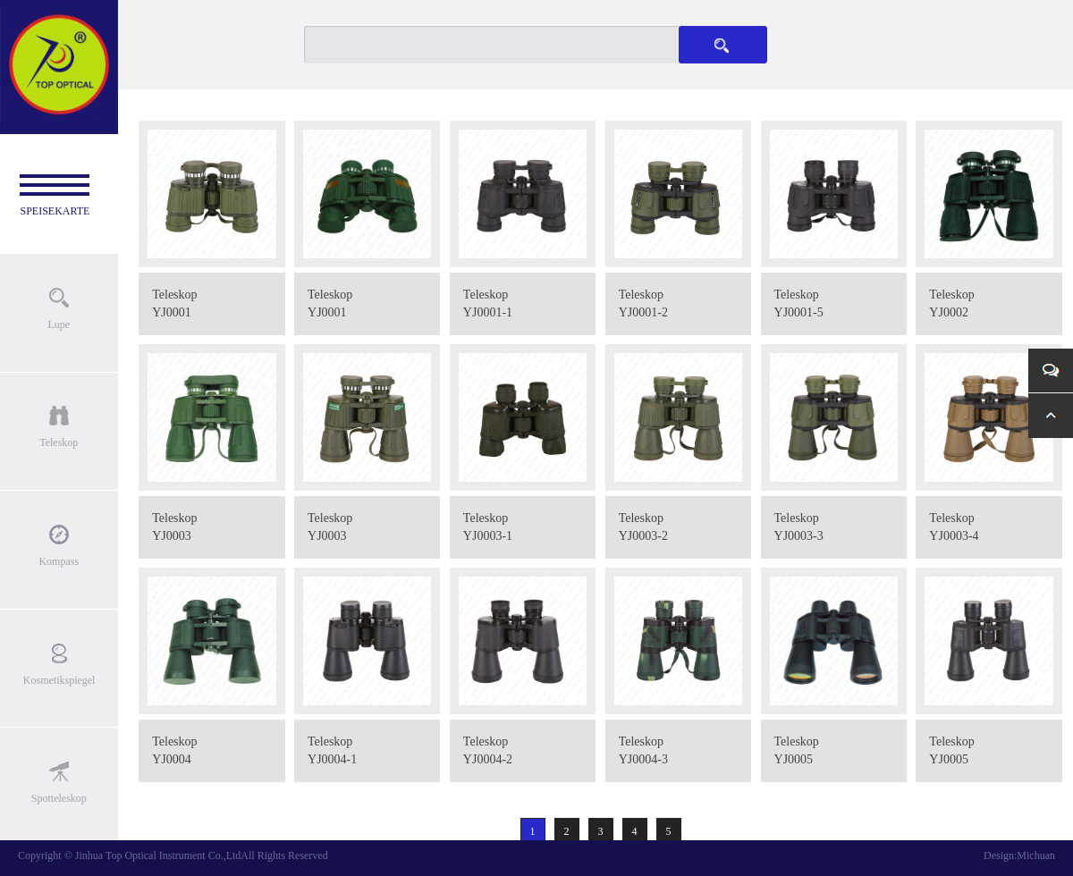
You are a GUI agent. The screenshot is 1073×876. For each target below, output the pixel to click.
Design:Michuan (1019, 855)
